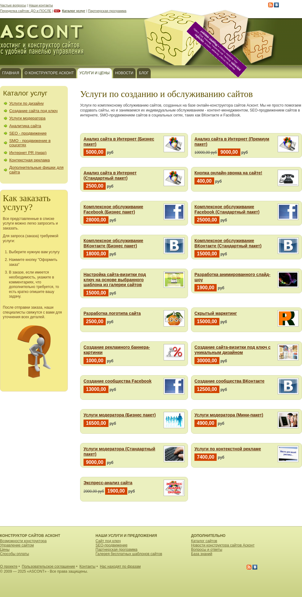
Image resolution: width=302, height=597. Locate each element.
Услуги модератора (27, 118)
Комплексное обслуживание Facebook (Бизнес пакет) (113, 209)
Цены (5, 549)
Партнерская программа (107, 11)
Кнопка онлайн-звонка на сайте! (228, 173)
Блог (144, 73)
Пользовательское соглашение (48, 566)
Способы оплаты (14, 554)
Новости (124, 73)
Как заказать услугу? (27, 202)
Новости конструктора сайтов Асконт (223, 545)
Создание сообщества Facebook (118, 381)
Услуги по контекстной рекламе (227, 449)
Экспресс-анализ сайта (108, 483)
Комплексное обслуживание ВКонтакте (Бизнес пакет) (113, 243)
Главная (10, 73)
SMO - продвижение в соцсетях (30, 142)
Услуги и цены (95, 73)
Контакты (88, 566)
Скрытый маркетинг (215, 313)
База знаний (201, 554)
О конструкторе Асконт (49, 73)
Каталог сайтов (204, 541)
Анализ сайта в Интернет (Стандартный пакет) (110, 176)
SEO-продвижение (112, 545)
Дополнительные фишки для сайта (36, 169)
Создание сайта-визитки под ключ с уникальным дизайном (232, 350)
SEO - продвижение (28, 133)
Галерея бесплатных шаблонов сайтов (129, 554)
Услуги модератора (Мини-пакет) (228, 415)
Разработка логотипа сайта (112, 313)
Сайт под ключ (108, 541)
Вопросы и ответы (206, 549)
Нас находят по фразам (120, 566)
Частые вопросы (13, 5)
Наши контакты (41, 5)
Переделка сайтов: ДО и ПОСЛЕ (25, 11)
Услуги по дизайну (26, 103)
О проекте (9, 566)
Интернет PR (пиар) (28, 152)
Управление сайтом (17, 545)
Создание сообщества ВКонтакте (229, 381)
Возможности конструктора (23, 541)
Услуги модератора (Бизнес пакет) (120, 415)
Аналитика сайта (25, 126)
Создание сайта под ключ (33, 110)
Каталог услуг (73, 11)
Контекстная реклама (29, 160)
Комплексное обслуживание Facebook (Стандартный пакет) (226, 209)
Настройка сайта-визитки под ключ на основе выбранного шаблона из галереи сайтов (115, 279)
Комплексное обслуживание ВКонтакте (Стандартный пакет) (228, 243)
